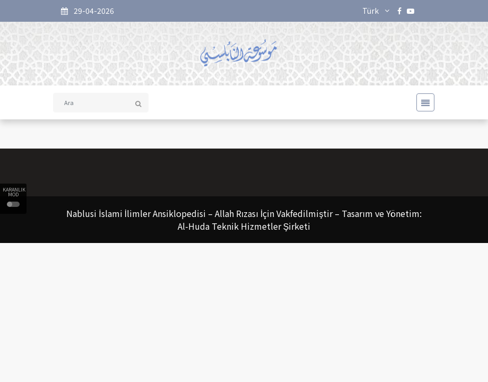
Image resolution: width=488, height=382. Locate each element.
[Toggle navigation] (422, 102)
